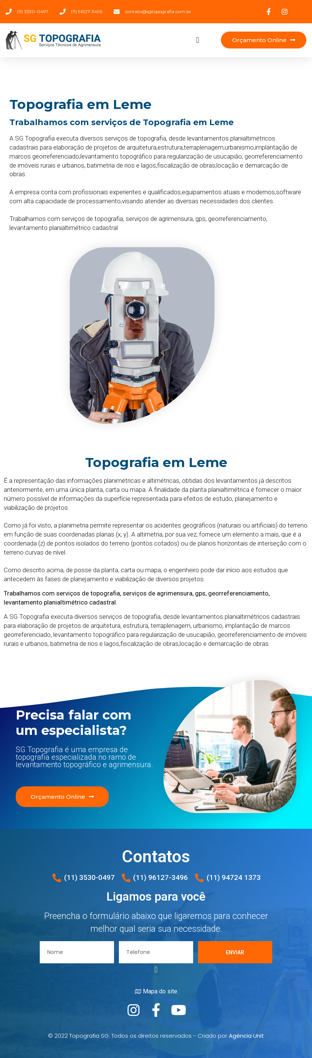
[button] (197, 40)
